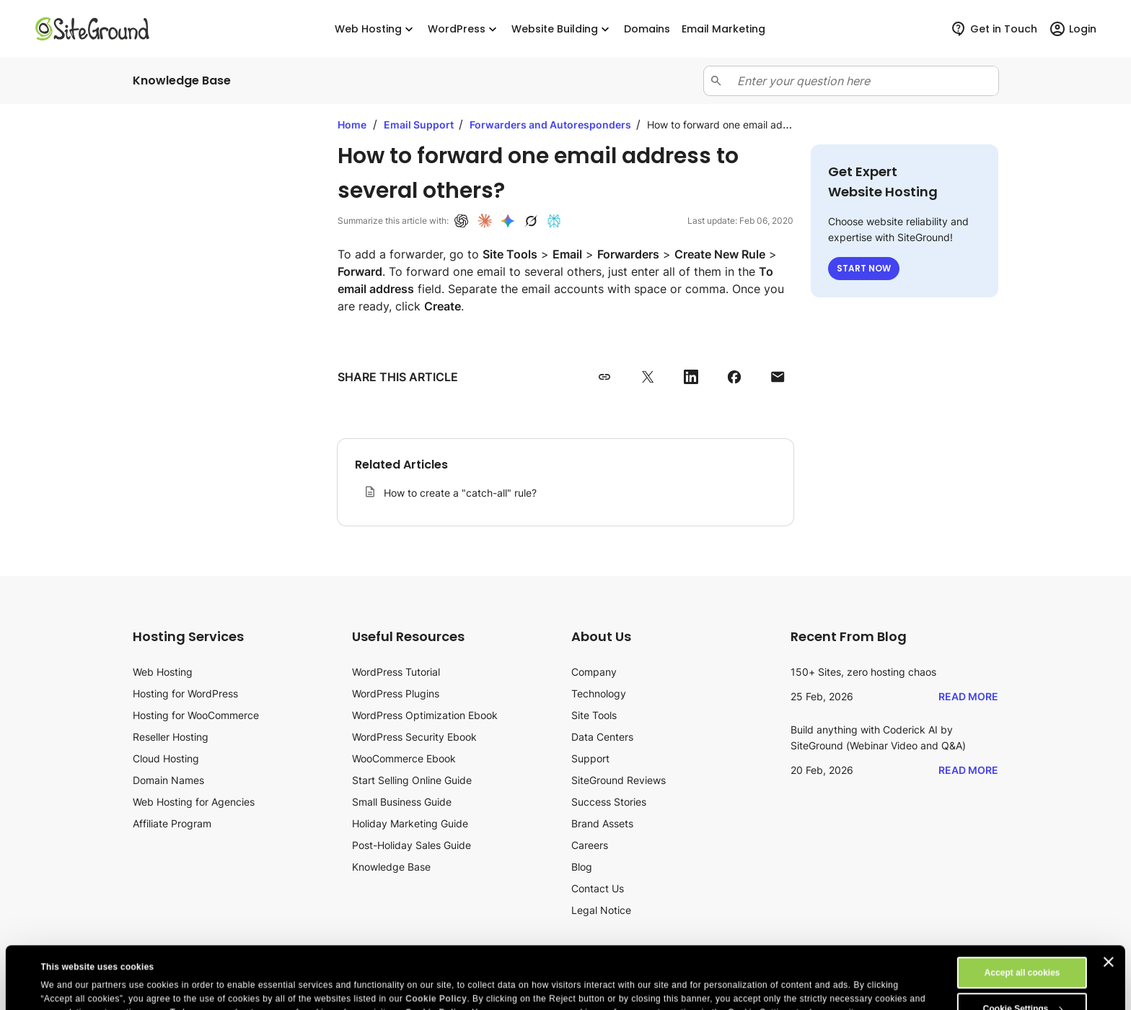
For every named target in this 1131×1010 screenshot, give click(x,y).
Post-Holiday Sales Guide (411, 845)
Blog (581, 867)
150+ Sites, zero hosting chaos (863, 672)
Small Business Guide (402, 802)
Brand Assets (602, 823)
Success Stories (608, 802)
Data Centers (602, 737)
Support (590, 758)
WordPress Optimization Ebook (425, 715)
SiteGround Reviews (618, 780)
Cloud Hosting (166, 758)
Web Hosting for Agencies (194, 802)
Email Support (420, 124)
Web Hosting (375, 29)
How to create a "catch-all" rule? (460, 493)
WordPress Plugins (395, 693)
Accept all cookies (1022, 910)
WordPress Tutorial (396, 672)
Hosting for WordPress (185, 693)
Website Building (561, 29)
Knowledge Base (391, 867)
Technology (598, 693)
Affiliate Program (172, 823)
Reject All (1022, 983)
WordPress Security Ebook (414, 737)
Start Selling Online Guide (412, 780)
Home (352, 124)
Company (594, 672)
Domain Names (168, 780)
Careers (589, 845)
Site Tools (594, 715)
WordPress (464, 29)
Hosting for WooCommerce (196, 715)
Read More (968, 696)
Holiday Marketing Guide (410, 823)
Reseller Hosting (170, 737)
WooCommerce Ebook (404, 758)
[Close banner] (1109, 899)
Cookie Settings (1022, 946)
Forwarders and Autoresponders (551, 124)
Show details (67, 972)
